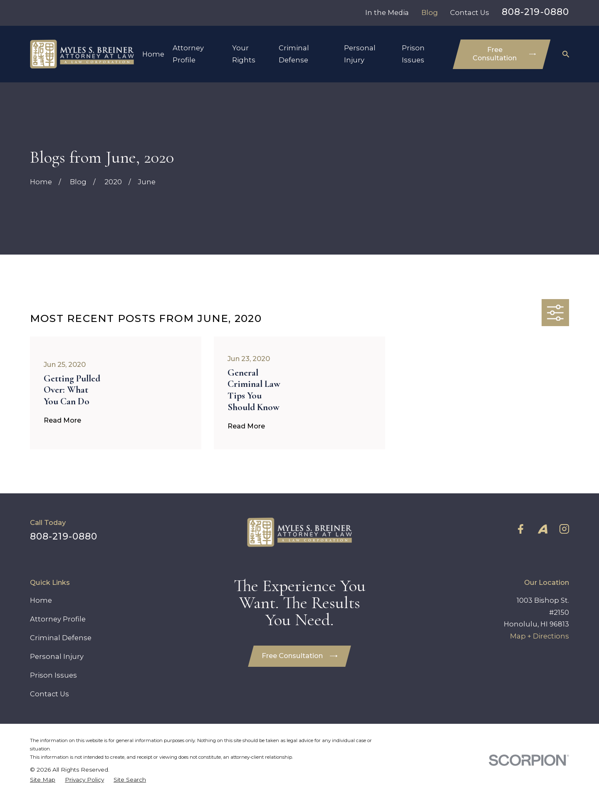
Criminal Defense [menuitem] (294, 54)
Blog (429, 12)
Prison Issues (53, 675)
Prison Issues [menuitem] (413, 54)
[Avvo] (542, 529)
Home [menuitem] (153, 54)
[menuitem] (42, 780)
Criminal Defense (61, 638)
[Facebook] (520, 529)
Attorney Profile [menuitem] (188, 54)
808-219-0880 (535, 11)
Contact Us (469, 12)
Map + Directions (539, 636)
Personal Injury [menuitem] (360, 54)
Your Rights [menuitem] (243, 54)
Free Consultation (504, 53)
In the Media (387, 12)
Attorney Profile (58, 619)
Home (41, 600)
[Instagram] (564, 529)
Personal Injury (57, 656)
